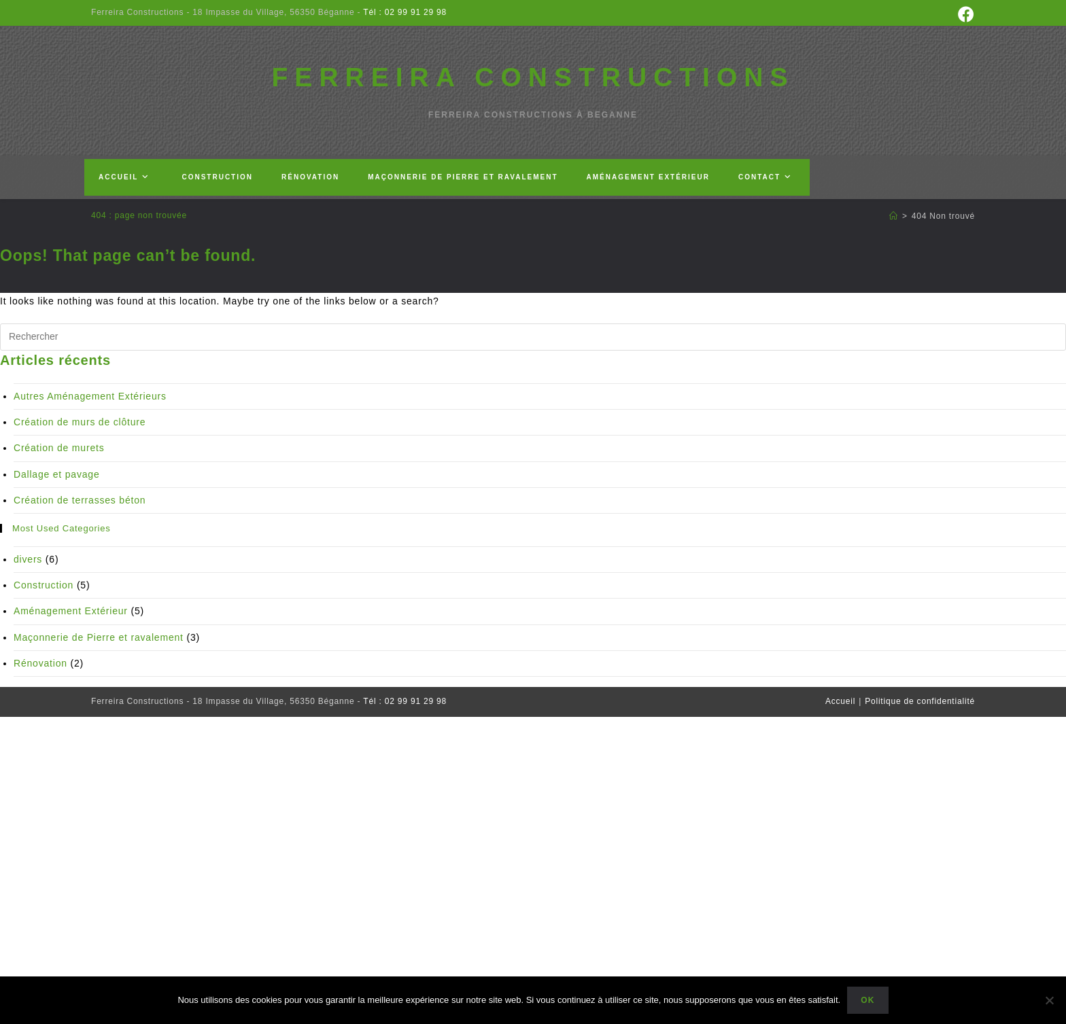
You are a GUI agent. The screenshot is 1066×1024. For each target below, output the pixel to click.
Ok (867, 1000)
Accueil (840, 701)
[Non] (1049, 1000)
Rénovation (40, 663)
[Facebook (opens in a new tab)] (964, 14)
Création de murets (59, 447)
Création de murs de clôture (79, 422)
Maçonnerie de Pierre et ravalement (99, 637)
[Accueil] (893, 216)
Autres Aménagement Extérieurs (90, 396)
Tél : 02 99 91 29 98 (403, 12)
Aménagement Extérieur (71, 610)
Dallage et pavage (56, 474)
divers (28, 559)
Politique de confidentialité (920, 701)
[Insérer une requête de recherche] (533, 337)
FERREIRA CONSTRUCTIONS (533, 77)
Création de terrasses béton (79, 500)
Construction (43, 585)
